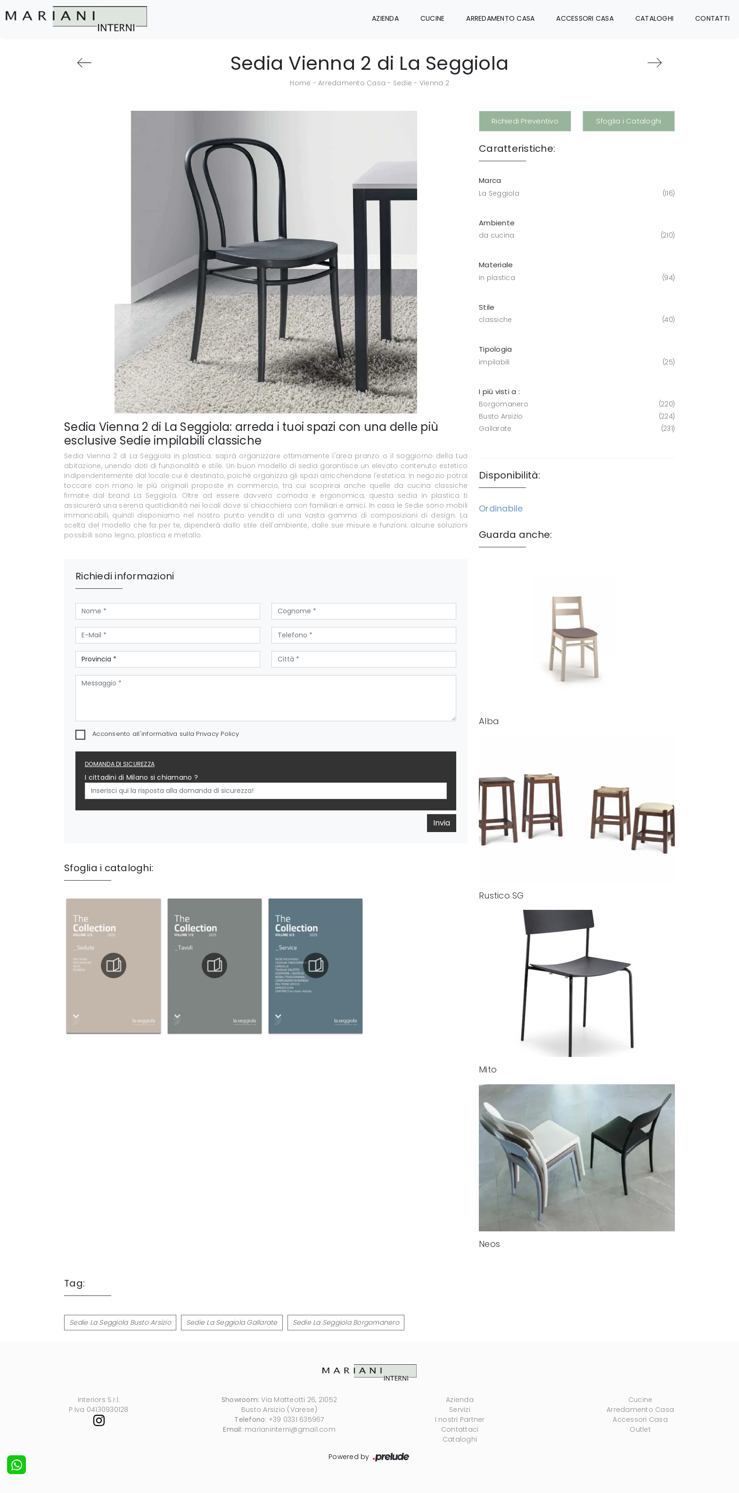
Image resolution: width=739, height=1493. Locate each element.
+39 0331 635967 (296, 1419)
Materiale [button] (496, 265)
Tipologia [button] (495, 349)
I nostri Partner (460, 1419)
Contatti (712, 18)
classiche (576, 320)
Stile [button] (486, 307)
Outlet (640, 1429)
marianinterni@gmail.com (290, 1429)
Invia (441, 822)
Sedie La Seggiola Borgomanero (346, 1322)
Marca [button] (490, 180)
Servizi (459, 1409)
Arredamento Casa (500, 18)
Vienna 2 (434, 83)
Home (300, 83)
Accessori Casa (585, 18)
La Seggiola (576, 193)
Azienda (385, 18)
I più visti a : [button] (499, 391)
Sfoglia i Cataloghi (629, 121)
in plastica (576, 278)
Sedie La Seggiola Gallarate (232, 1322)
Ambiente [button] (497, 223)
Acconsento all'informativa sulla (165, 733)
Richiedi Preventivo (525, 121)
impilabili (576, 362)
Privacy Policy (217, 733)
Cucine (432, 18)
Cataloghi (654, 18)
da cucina (576, 235)
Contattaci (460, 1429)
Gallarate (576, 429)
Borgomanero (576, 404)
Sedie (402, 83)
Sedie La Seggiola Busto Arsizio (120, 1322)
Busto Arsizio (576, 416)
